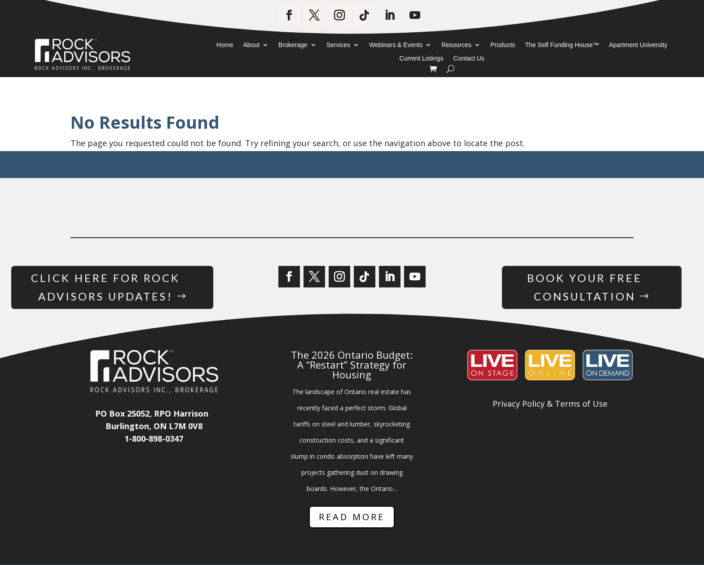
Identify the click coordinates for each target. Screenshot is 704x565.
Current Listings (422, 59)
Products (502, 45)
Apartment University (638, 45)
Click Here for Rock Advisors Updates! (105, 287)
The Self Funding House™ (562, 45)
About (251, 45)
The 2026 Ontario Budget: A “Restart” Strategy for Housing (352, 364)
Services (338, 45)
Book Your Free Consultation (584, 287)
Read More (352, 517)
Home (224, 45)
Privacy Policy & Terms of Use (550, 404)
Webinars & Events (395, 45)
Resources (456, 45)
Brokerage (293, 45)
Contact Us (468, 59)
